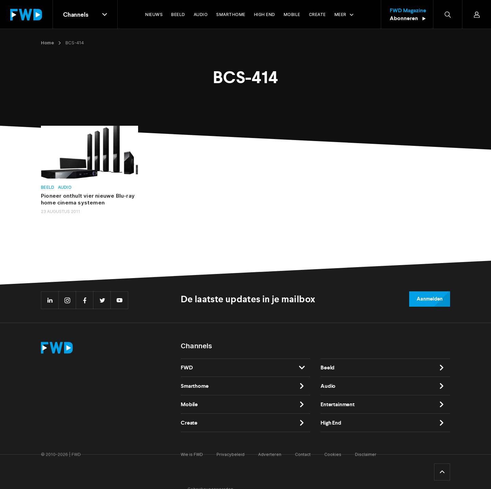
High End (331, 422)
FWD (187, 367)
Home (47, 42)
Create (189, 422)
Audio (65, 187)
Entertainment (338, 404)
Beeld (48, 187)
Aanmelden (430, 298)
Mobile (189, 404)
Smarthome (195, 385)
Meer (340, 14)
